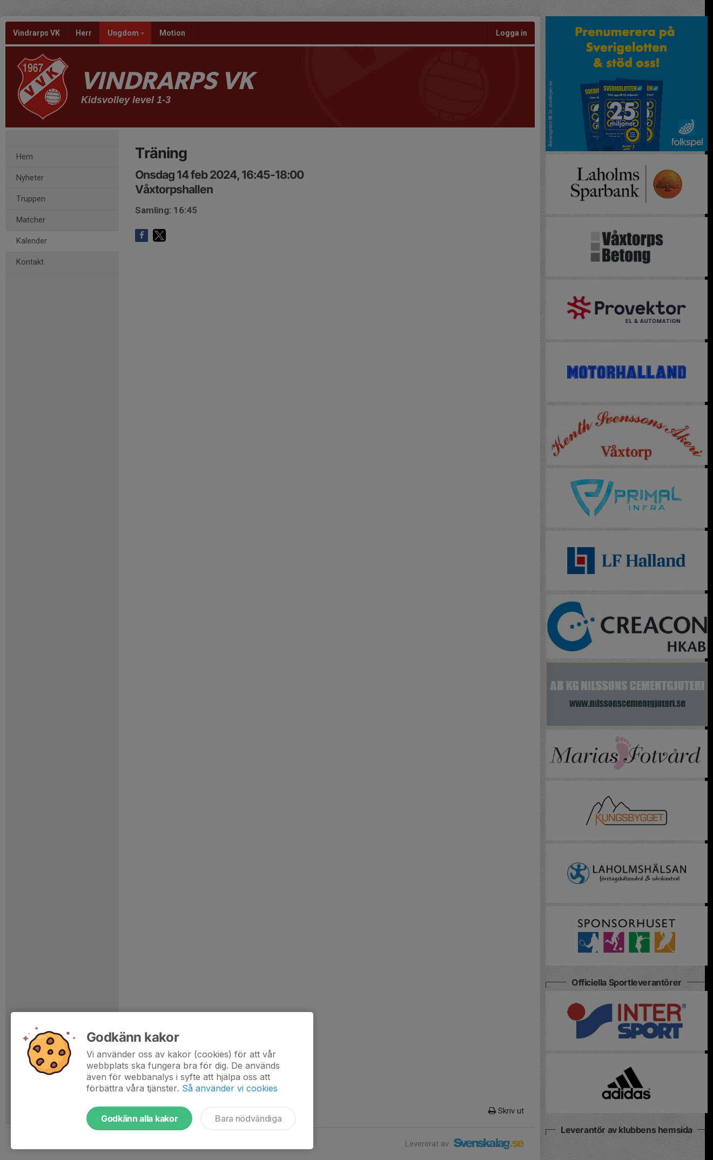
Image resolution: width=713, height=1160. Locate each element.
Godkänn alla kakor (139, 1118)
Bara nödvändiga (248, 1118)
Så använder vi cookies (230, 1088)
